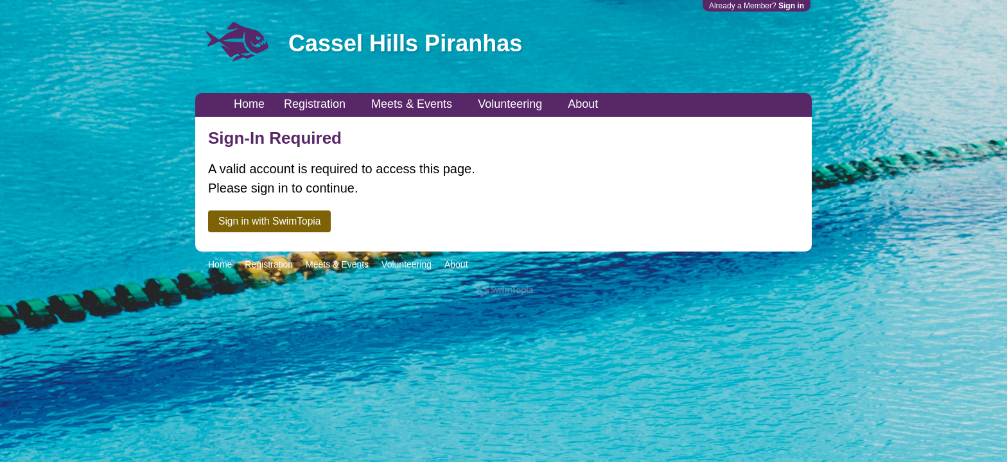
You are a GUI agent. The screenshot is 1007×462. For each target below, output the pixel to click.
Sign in (791, 5)
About (583, 104)
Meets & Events (411, 104)
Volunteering (510, 104)
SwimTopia (504, 289)
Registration (315, 104)
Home (249, 104)
